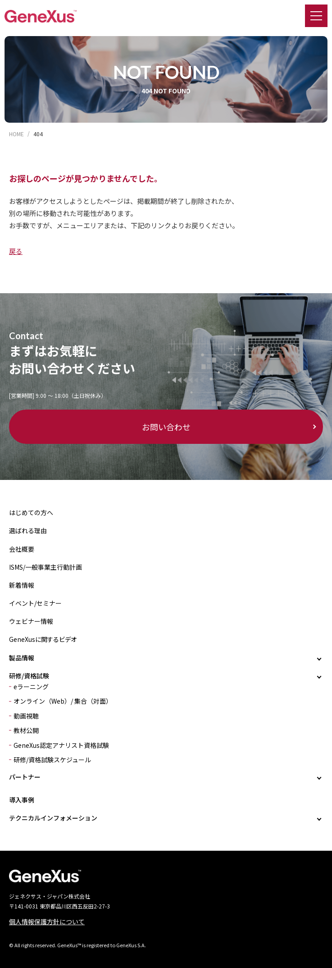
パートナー (25, 776)
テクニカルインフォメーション (53, 817)
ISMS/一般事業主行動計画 (45, 567)
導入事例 (21, 799)
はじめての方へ (31, 512)
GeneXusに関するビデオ (43, 639)
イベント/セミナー (35, 603)
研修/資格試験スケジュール (52, 759)
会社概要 (21, 548)
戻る (16, 251)
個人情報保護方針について (47, 921)
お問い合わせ (166, 427)
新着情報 (21, 585)
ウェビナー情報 (31, 621)
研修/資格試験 (29, 675)
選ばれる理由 (28, 530)
